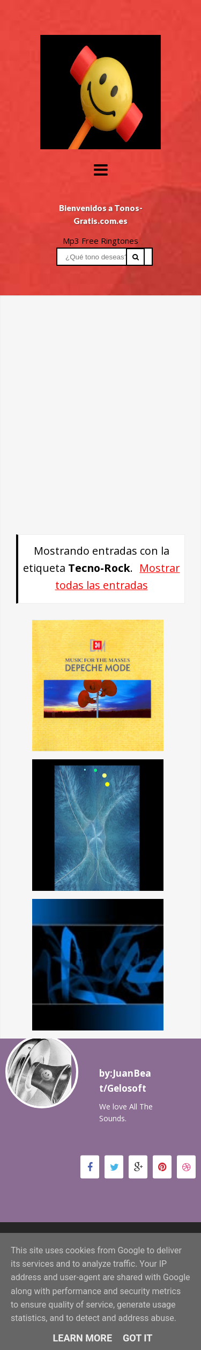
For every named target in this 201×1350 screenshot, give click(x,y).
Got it (137, 1338)
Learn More (83, 1338)
